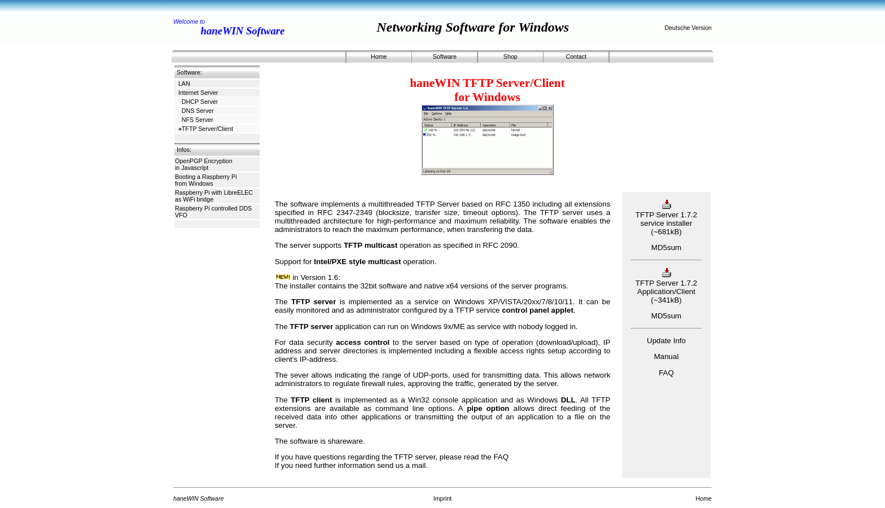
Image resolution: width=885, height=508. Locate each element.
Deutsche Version (688, 27)
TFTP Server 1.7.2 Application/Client (666, 283)
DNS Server (196, 110)
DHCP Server (198, 101)
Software (445, 56)
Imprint (442, 498)
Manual (666, 356)
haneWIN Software (243, 31)
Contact (576, 56)
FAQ (501, 457)
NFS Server (195, 119)
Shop (510, 56)
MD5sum (666, 247)
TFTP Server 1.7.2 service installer (666, 214)
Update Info (666, 340)
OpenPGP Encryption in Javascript (204, 164)
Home (379, 56)
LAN (184, 83)
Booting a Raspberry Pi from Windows (206, 180)
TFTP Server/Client (205, 128)
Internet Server (198, 92)
